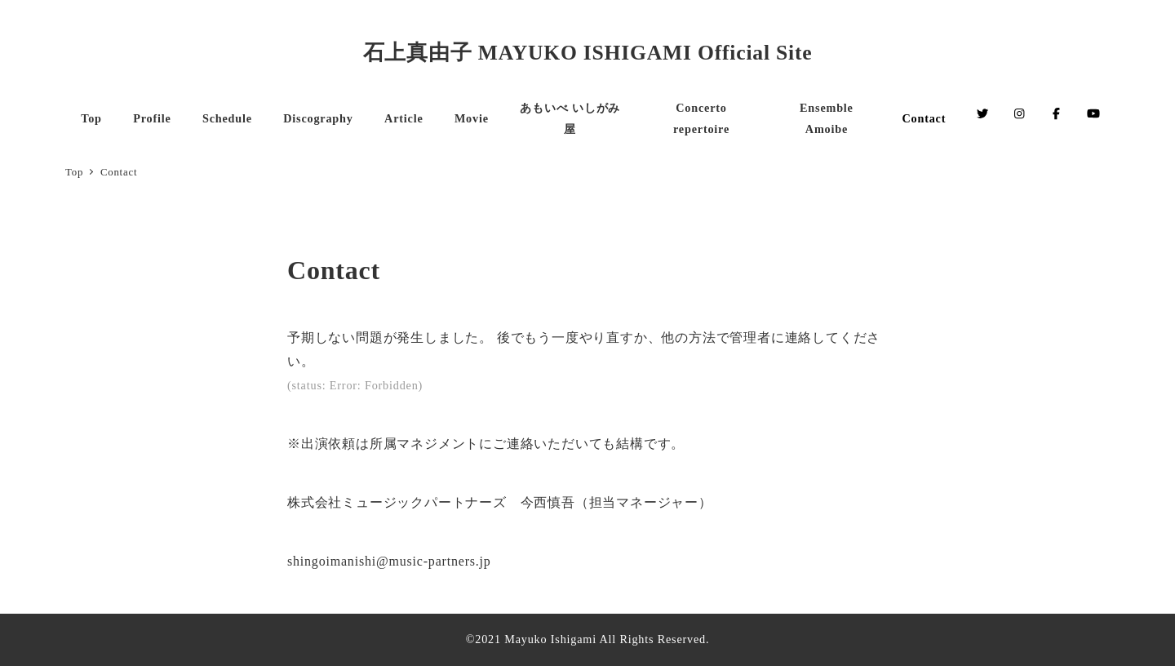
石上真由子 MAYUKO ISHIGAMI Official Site (588, 52)
